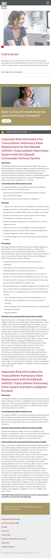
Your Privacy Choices (9, 523)
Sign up (6, 121)
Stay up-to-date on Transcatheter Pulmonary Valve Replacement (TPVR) (23, 508)
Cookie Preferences (7, 546)
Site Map (4, 527)
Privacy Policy (6, 535)
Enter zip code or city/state (11, 72)
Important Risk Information (10, 519)
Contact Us (5, 531)
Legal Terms (5, 542)
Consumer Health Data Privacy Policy (13, 539)
